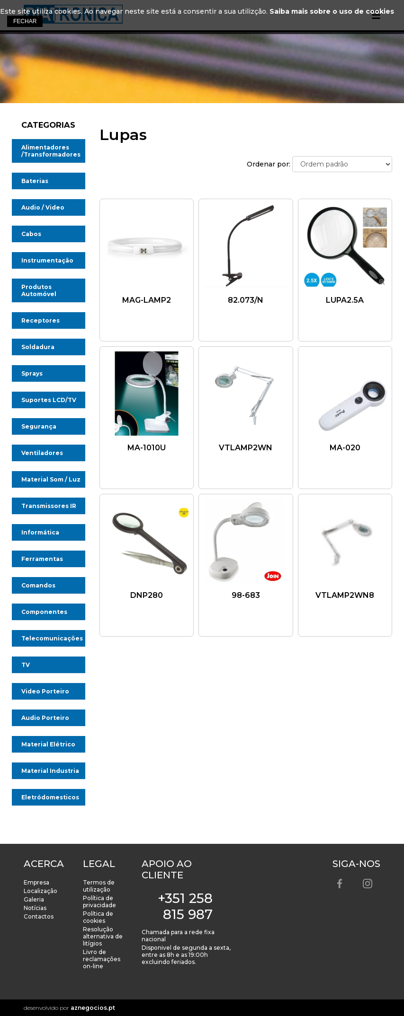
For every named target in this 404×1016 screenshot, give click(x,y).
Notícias (35, 907)
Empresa (36, 882)
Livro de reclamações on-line (101, 959)
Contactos (39, 916)
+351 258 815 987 (185, 906)
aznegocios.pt (93, 1007)
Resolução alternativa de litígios (103, 936)
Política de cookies (98, 917)
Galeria (34, 899)
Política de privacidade (99, 901)
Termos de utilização (99, 886)
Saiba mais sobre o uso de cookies (331, 11)
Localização (40, 890)
